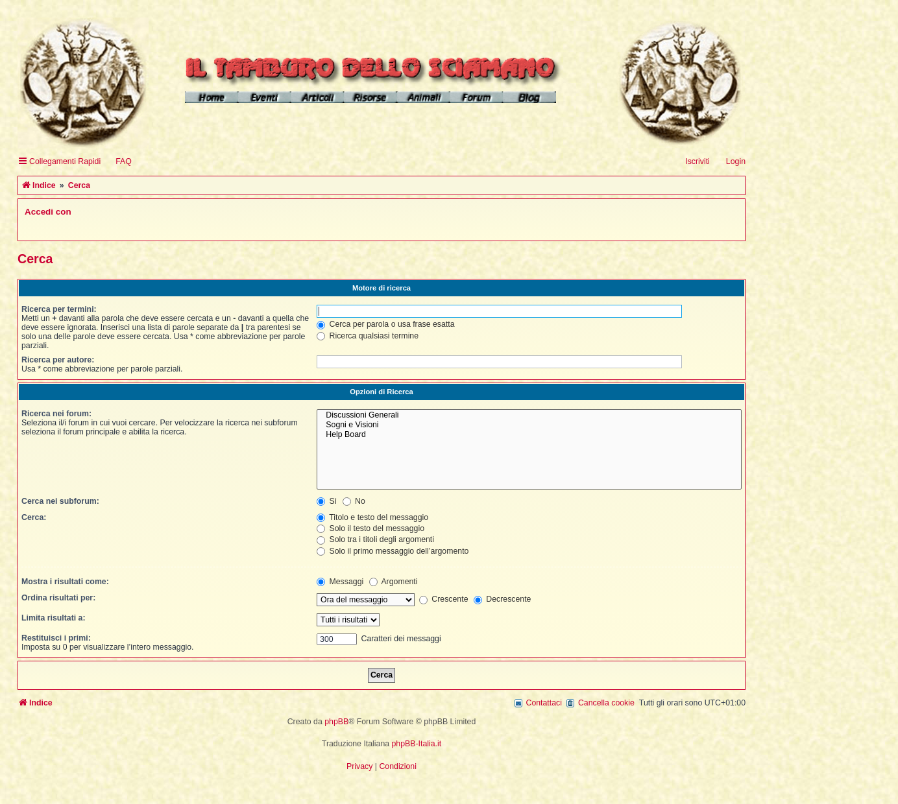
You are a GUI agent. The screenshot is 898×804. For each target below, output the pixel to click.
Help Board (529, 435)
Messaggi (340, 581)
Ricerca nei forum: (56, 413)
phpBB (336, 721)
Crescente (443, 599)
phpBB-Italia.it (417, 743)
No (354, 501)
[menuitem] (118, 162)
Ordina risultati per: (58, 597)
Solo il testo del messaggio (370, 528)
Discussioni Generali (529, 415)
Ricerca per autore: (57, 359)
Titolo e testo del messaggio (372, 517)
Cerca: (33, 517)
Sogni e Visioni (529, 425)
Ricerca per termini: (59, 309)
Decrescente (502, 599)
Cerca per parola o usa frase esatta (385, 324)
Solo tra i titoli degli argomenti (375, 539)
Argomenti (393, 581)
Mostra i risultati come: (65, 581)
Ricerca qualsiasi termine (368, 335)
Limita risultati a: (53, 617)
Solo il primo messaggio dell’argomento (392, 551)
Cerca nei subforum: (60, 501)
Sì (327, 501)
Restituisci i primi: (56, 638)
